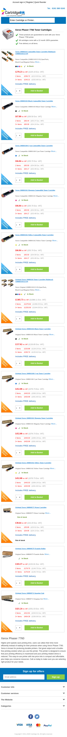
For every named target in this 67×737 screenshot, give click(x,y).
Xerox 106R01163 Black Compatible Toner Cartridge (34, 101)
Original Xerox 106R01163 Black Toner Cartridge (33, 329)
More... (38, 62)
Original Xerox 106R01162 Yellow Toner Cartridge (33, 463)
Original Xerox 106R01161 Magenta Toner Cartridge (34, 418)
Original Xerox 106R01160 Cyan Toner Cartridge (32, 373)
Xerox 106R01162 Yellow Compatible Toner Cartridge (34, 235)
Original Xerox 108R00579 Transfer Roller (30, 548)
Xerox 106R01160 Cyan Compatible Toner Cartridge (34, 145)
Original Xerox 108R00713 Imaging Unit (29, 593)
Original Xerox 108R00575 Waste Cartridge (30, 507)
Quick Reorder (40, 2)
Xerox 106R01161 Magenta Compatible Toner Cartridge (35, 190)
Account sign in (19, 2)
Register (29, 2)
